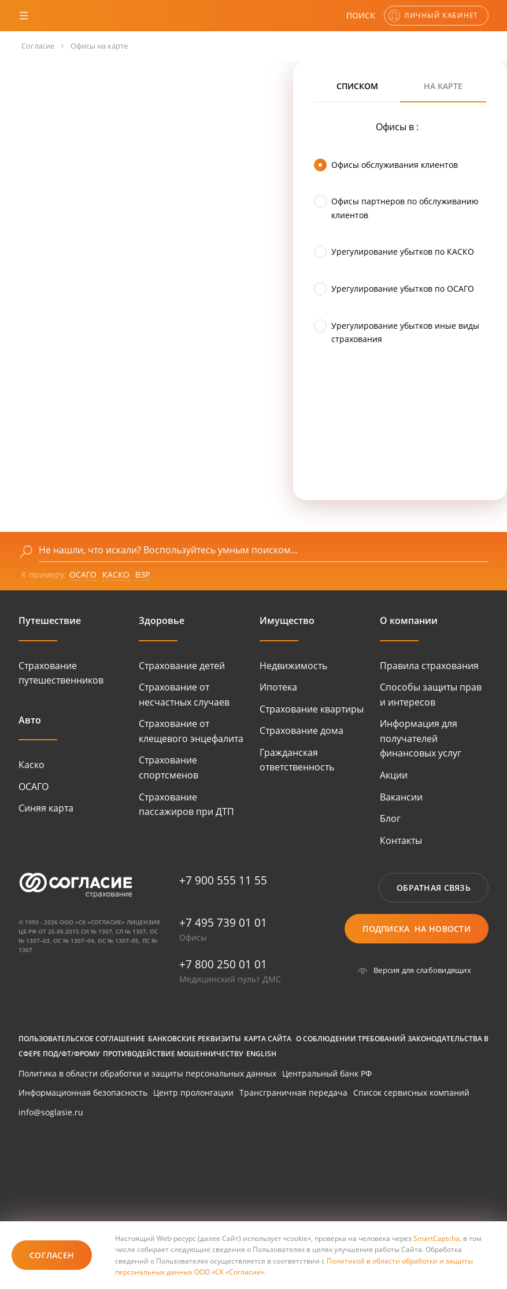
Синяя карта (45, 808)
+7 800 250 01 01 (223, 964)
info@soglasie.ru (50, 1112)
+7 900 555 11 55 (223, 880)
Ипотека (278, 687)
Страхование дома (301, 730)
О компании (409, 620)
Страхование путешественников (60, 673)
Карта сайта (267, 1039)
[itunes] (56, 1202)
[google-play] (56, 1165)
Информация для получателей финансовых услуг (420, 738)
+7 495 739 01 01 (223, 922)
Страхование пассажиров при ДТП (186, 804)
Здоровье (161, 620)
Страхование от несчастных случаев (184, 694)
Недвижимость (293, 665)
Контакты (401, 840)
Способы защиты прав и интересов (431, 694)
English (261, 1054)
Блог (390, 818)
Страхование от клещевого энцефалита (191, 731)
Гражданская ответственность (297, 760)
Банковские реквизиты (194, 1039)
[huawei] (151, 1165)
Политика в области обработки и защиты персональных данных (147, 1073)
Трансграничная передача (293, 1092)
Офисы (193, 937)
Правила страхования (429, 665)
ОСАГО (83, 574)
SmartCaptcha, (438, 1238)
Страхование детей (182, 665)
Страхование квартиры (312, 709)
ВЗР (142, 574)
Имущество (287, 620)
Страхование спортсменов (168, 767)
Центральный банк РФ (327, 1073)
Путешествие (49, 620)
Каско (31, 764)
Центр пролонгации (193, 1092)
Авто (29, 720)
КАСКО (115, 574)
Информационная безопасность (82, 1092)
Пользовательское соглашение (81, 1039)
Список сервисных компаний (411, 1092)
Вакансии (401, 797)
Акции (394, 775)
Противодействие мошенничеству (173, 1054)
